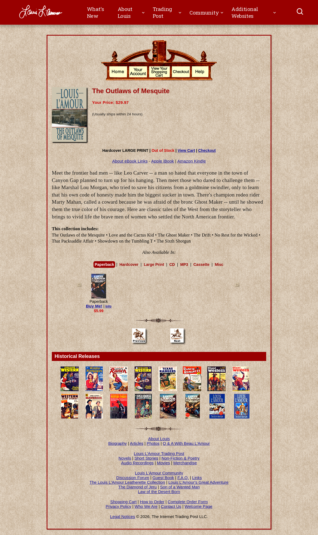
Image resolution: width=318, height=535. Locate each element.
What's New (95, 12)
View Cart (186, 150)
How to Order (152, 501)
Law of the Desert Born (159, 491)
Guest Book (163, 477)
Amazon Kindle (191, 161)
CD (172, 264)
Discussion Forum (132, 477)
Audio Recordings (137, 462)
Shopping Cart (123, 501)
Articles (136, 443)
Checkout (207, 150)
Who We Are (146, 506)
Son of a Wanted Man (180, 487)
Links (197, 477)
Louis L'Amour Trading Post (159, 453)
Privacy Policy (118, 506)
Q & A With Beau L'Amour (186, 443)
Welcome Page (198, 506)
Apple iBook (162, 161)
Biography (117, 443)
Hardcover (129, 264)
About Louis (159, 438)
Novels (124, 458)
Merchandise (185, 462)
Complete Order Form (188, 501)
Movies (163, 462)
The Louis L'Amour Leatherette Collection (127, 482)
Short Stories (146, 458)
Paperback (104, 264)
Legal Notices (122, 516)
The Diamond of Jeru (137, 487)
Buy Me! (94, 306)
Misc (219, 264)
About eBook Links (129, 161)
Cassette (201, 264)
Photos (153, 443)
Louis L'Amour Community (159, 473)
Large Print (154, 264)
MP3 (184, 264)
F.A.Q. (183, 477)
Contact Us (171, 506)
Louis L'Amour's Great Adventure (198, 482)
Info (109, 306)
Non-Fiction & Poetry (180, 458)
